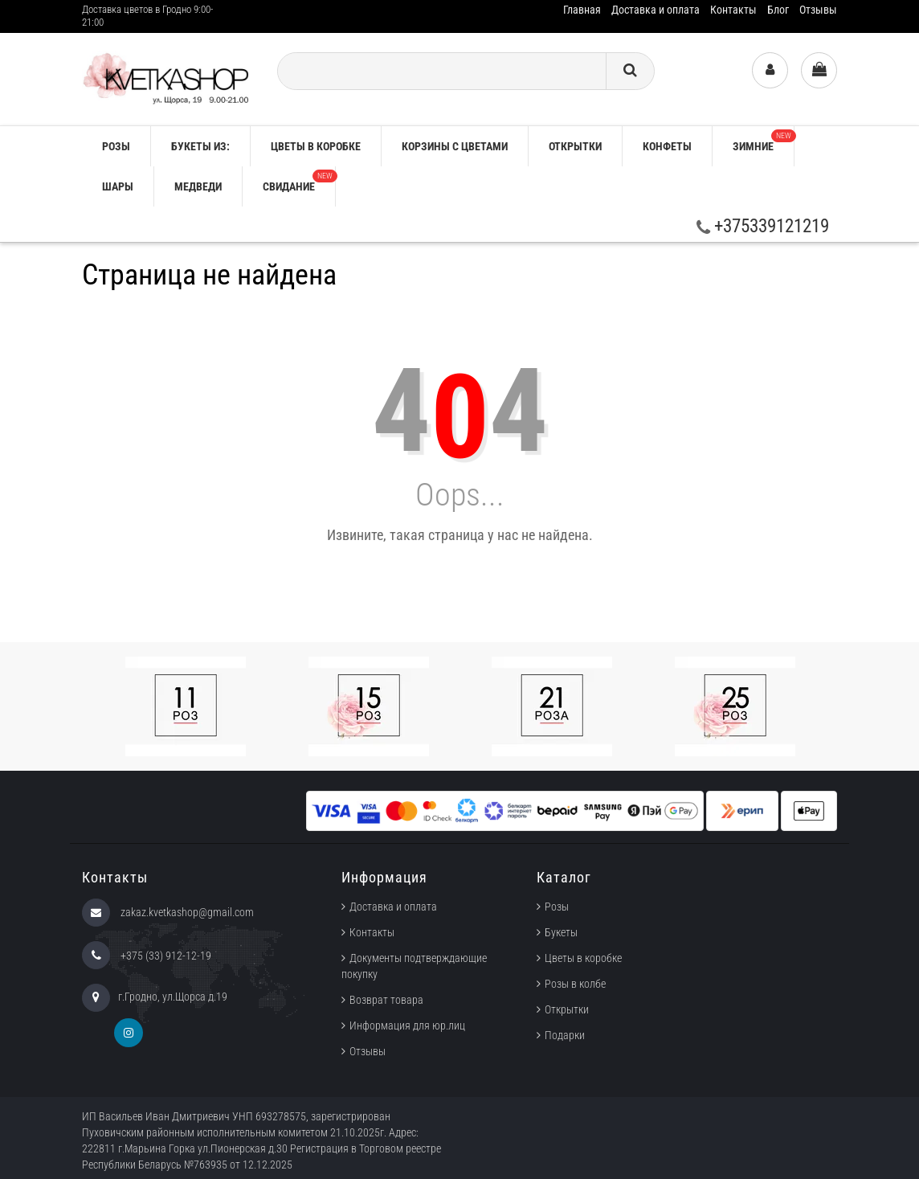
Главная (582, 9)
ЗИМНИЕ (763, 141)
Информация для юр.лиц (407, 1025)
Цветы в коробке (316, 146)
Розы (557, 906)
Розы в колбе (575, 983)
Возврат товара (386, 999)
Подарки (565, 1035)
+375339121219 (762, 226)
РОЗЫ (116, 146)
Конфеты (667, 146)
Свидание (299, 181)
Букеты (561, 932)
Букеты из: (200, 146)
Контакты (733, 9)
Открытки (575, 146)
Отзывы (818, 9)
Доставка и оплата (655, 9)
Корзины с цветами (455, 146)
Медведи (198, 186)
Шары (117, 186)
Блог (778, 9)
